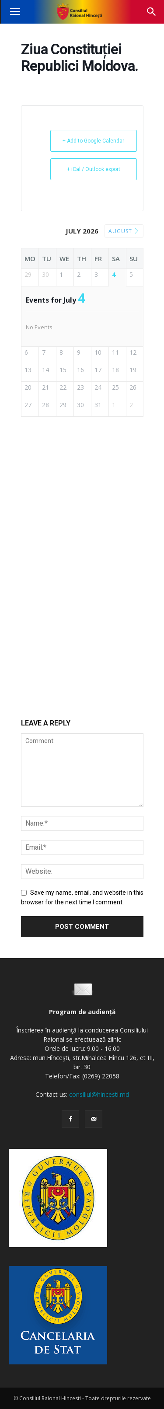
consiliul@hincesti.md (99, 1094)
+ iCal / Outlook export (93, 169)
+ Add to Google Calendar (93, 141)
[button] (15, 12)
